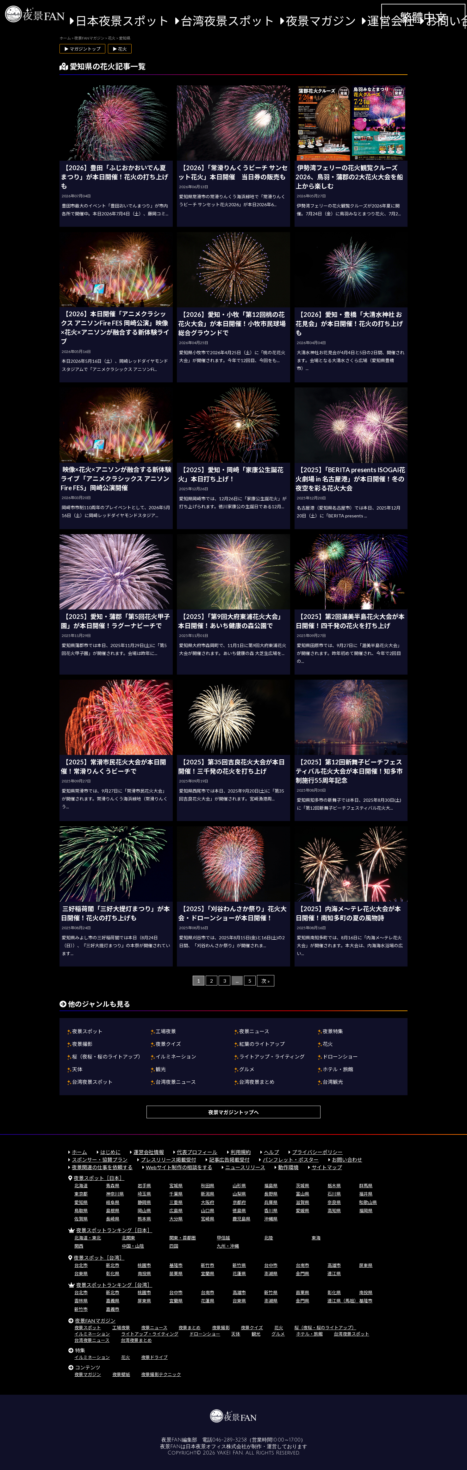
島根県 (112, 1210)
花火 (328, 1044)
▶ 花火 (120, 49)
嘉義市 (112, 1309)
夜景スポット (87, 1031)
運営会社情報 (149, 1152)
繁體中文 (423, 17)
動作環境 (288, 1167)
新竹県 (239, 1265)
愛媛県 (302, 1210)
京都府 (239, 1202)
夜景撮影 (82, 1044)
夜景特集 (333, 1031)
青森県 (112, 1185)
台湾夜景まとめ (257, 1082)
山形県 (239, 1185)
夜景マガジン (321, 21)
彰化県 (112, 1273)
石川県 (334, 1193)
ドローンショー (340, 1056)
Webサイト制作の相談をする (179, 1167)
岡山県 (144, 1210)
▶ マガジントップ (82, 49)
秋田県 (207, 1185)
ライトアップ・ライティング (272, 1056)
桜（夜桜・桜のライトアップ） (107, 1056)
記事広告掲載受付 (229, 1160)
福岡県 (365, 1210)
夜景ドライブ (154, 1357)
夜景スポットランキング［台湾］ (114, 1285)
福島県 (270, 1185)
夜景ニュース (254, 1031)
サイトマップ (327, 1167)
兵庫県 (270, 1202)
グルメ (246, 1069)
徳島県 (239, 1210)
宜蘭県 (207, 1273)
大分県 (176, 1218)
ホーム (79, 1152)
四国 (173, 1246)
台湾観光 (333, 1082)
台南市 (302, 1265)
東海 (316, 1237)
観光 (161, 1069)
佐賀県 (81, 1218)
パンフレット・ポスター (291, 1160)
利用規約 (241, 1152)
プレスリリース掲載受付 (168, 1160)
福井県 (365, 1193)
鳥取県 (81, 1210)
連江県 (334, 1273)
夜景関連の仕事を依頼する (102, 1167)
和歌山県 (368, 1202)
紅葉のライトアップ (262, 1044)
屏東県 (365, 1265)
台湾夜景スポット (227, 21)
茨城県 (302, 1185)
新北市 (112, 1265)
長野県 (270, 1193)
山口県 (207, 1210)
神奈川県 (115, 1193)
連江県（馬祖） (342, 1300)
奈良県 (334, 1202)
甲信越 (223, 1237)
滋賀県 (302, 1202)
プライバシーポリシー (317, 1152)
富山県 (302, 1193)
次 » (265, 981)
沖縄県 (270, 1218)
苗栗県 (176, 1273)
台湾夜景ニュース (176, 1082)
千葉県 (176, 1193)
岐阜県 (112, 1202)
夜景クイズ (168, 1044)
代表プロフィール (197, 1152)
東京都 (81, 1193)
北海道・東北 (87, 1237)
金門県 (302, 1273)
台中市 (270, 1265)
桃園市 (144, 1265)
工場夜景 (166, 1031)
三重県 (176, 1202)
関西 (78, 1246)
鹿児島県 (241, 1218)
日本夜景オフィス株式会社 (216, 1446)
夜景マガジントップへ (233, 1112)
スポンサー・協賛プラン (100, 1160)
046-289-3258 (229, 1440)
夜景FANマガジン (95, 1321)
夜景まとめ (189, 1327)
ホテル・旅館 (338, 1069)
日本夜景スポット (122, 21)
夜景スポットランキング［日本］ (114, 1230)
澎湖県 (270, 1273)
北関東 (128, 1237)
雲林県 (81, 1300)
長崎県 (112, 1218)
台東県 (81, 1273)
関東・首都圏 (182, 1237)
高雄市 (334, 1265)
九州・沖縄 (228, 1246)
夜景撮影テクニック (161, 1374)
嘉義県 (112, 1300)
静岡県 (144, 1202)
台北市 (81, 1265)
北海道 (81, 1185)
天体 (77, 1069)
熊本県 (144, 1218)
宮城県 (176, 1185)
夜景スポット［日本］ (99, 1178)
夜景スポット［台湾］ (99, 1258)
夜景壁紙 (121, 1374)
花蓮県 (239, 1273)
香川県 (270, 1210)
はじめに (110, 1152)
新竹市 (207, 1265)
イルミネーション (176, 1056)
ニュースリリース (245, 1167)
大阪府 (207, 1202)
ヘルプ (271, 1152)
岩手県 (144, 1185)
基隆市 (176, 1265)
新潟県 (207, 1193)
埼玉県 (144, 1193)
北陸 (268, 1237)
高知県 (334, 1210)
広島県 (176, 1210)
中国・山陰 (133, 1246)
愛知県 (81, 1202)
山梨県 (239, 1193)
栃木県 (334, 1185)
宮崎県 (207, 1218)
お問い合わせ (347, 1160)
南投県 (144, 1273)
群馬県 (365, 1185)
